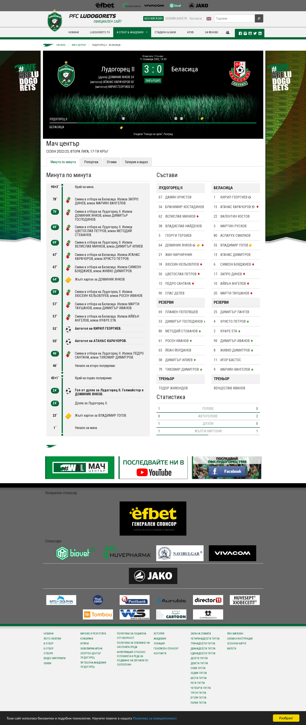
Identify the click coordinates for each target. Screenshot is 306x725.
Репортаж (91, 162)
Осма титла (198, 668)
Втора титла (198, 697)
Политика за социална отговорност (131, 635)
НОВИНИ (74, 32)
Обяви (47, 663)
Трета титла (198, 692)
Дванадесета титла (203, 648)
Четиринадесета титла (205, 638)
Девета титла (199, 663)
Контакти (196, 18)
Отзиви (112, 162)
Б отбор (48, 648)
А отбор (48, 643)
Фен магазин (235, 633)
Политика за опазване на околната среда (133, 645)
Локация (159, 643)
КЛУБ (190, 32)
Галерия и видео (136, 162)
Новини (49, 633)
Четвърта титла (201, 688)
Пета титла (198, 682)
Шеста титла (198, 678)
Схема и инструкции (240, 638)
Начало (61, 45)
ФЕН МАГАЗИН (153, 18)
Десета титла (199, 658)
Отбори (48, 653)
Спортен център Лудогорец (90, 655)
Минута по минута (63, 162)
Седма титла (199, 673)
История (159, 633)
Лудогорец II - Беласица (106, 45)
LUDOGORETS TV (100, 32)
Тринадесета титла (203, 643)
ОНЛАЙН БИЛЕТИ (176, 18)
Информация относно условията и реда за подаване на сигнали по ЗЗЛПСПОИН (132, 658)
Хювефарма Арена (91, 648)
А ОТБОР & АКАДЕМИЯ (130, 32)
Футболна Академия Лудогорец (93, 664)
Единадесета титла (203, 653)
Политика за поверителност (155, 718)
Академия (160, 638)
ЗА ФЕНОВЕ (211, 32)
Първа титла (198, 702)
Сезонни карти (236, 643)
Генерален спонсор (166, 648)
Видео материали (55, 658)
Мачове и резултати (93, 633)
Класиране (86, 638)
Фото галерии (52, 638)
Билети (231, 648)
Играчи (84, 643)
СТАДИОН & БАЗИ (165, 32)
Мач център (79, 45)
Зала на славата (201, 633)
